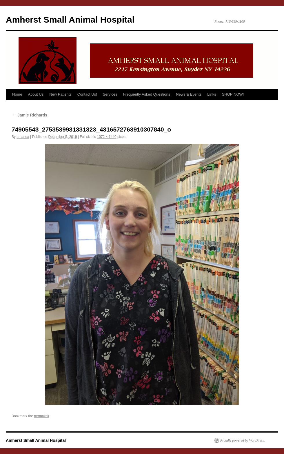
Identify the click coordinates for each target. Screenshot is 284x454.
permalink (41, 416)
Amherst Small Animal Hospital (70, 19)
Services (110, 94)
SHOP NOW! (233, 94)
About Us (35, 94)
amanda (23, 137)
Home (17, 94)
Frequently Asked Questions (146, 94)
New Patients (60, 94)
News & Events (188, 94)
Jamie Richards (29, 115)
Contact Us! (87, 94)
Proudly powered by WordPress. (242, 440)
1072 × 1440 (106, 137)
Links (211, 94)
